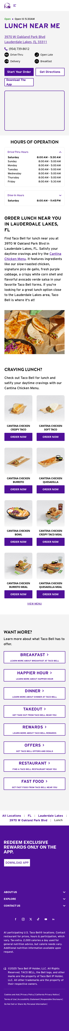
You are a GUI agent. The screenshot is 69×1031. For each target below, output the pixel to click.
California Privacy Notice (47, 995)
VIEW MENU (34, 604)
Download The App (16, 82)
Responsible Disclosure (51, 999)
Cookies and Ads (11, 995)
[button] (34, 892)
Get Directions (50, 71)
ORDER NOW (18, 437)
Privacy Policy (27, 995)
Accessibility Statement (29, 999)
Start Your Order (19, 71)
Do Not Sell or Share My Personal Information (25, 1004)
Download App (17, 862)
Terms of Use (10, 999)
